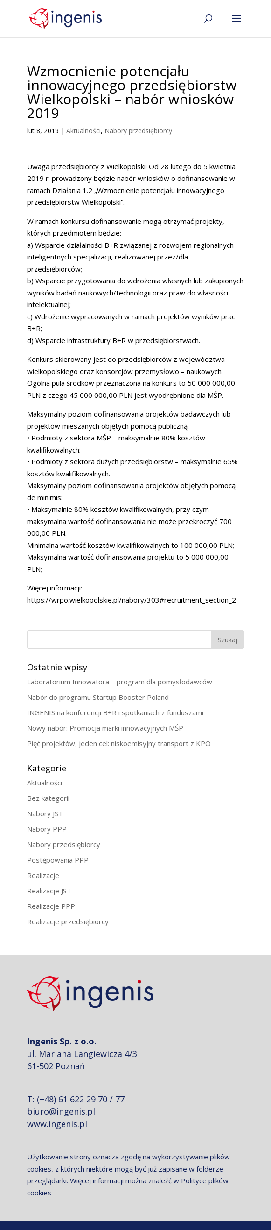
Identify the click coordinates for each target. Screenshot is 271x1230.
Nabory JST (45, 813)
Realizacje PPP (51, 906)
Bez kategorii (48, 798)
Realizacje (43, 875)
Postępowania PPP (58, 859)
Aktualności (83, 130)
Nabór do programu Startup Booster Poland (98, 697)
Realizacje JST (49, 890)
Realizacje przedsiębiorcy (68, 921)
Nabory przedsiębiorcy (138, 130)
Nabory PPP (47, 829)
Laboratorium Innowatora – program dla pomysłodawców (119, 681)
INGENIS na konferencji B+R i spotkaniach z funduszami (115, 712)
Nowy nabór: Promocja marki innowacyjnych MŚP (105, 728)
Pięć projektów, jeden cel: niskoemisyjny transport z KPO (119, 743)
